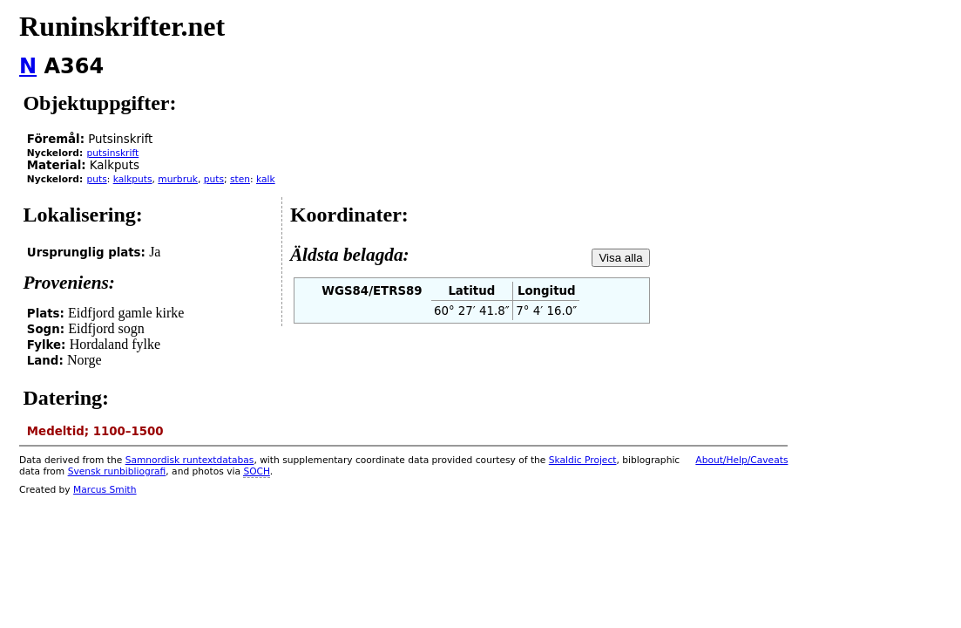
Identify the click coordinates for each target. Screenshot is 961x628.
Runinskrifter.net (122, 26)
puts (96, 179)
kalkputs (132, 179)
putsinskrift (112, 153)
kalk (265, 179)
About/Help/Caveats (741, 460)
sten (240, 179)
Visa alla (620, 257)
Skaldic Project (583, 460)
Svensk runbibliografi (117, 471)
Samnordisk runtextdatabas (189, 460)
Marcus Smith (104, 489)
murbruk (178, 179)
